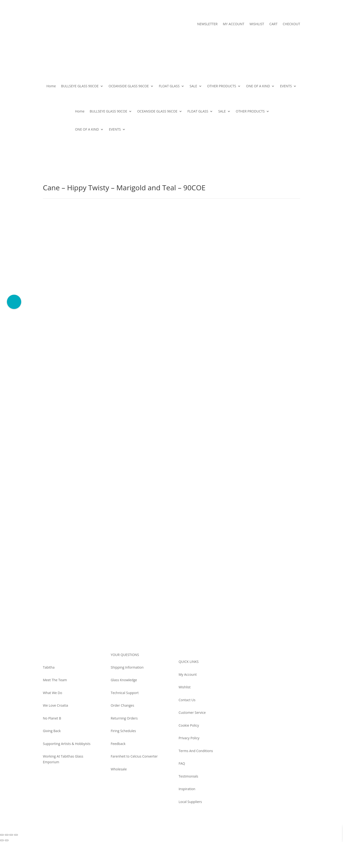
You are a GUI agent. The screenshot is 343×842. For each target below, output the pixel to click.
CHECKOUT (291, 24)
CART (273, 24)
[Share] (11, 835)
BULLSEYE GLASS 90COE (79, 86)
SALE (193, 86)
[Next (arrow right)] (7, 840)
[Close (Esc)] (16, 835)
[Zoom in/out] (2, 835)
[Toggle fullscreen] (7, 835)
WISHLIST (256, 24)
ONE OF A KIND (258, 86)
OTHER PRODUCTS (221, 86)
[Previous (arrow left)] (2, 840)
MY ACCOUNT (233, 24)
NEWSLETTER (207, 24)
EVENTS (286, 86)
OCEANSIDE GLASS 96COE (129, 86)
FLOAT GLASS (169, 86)
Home (51, 86)
